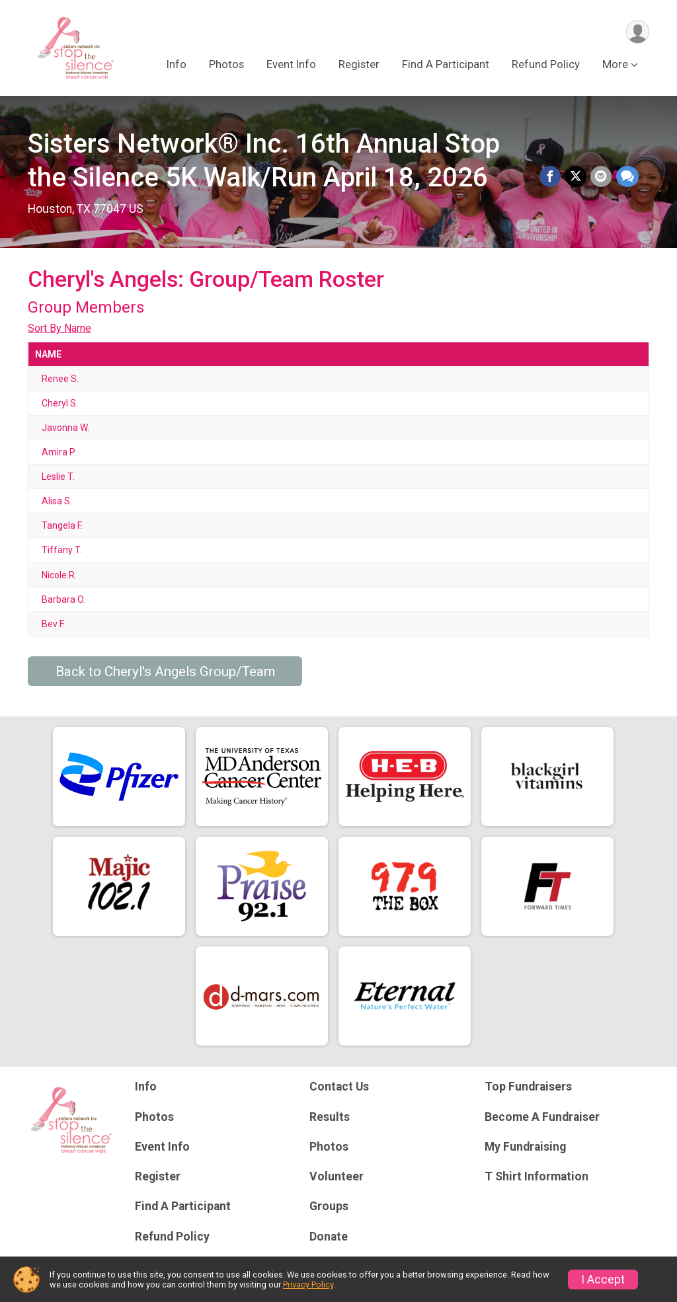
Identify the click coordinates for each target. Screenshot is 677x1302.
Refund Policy (546, 65)
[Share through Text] (627, 177)
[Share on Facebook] (551, 177)
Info (176, 65)
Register (358, 65)
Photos (226, 65)
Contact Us (339, 1086)
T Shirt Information (536, 1176)
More (615, 65)
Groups (328, 1206)
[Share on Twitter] (576, 177)
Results (329, 1117)
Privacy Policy (308, 1284)
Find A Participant (445, 65)
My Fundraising (525, 1146)
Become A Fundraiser (542, 1117)
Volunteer (336, 1176)
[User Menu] (637, 32)
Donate (328, 1236)
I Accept (603, 1279)
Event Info (291, 65)
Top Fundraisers (528, 1086)
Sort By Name (59, 328)
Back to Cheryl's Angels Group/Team (165, 671)
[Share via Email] (601, 177)
